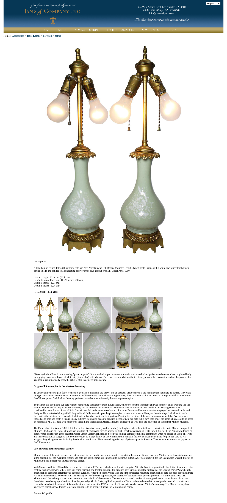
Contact (174, 30)
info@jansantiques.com (161, 13)
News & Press (151, 30)
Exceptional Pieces (120, 30)
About (62, 30)
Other (58, 36)
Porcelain (47, 36)
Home (46, 30)
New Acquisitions (87, 30)
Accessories (18, 36)
